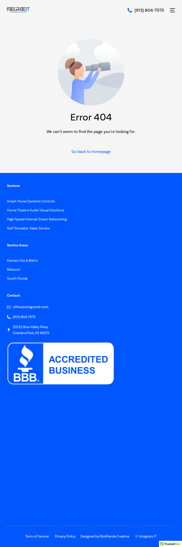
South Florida (17, 278)
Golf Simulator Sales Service (28, 228)
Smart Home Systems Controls (31, 201)
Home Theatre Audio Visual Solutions (35, 210)
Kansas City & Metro (22, 260)
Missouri (13, 269)
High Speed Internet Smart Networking (37, 219)
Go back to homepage (91, 151)
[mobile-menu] (172, 10)
